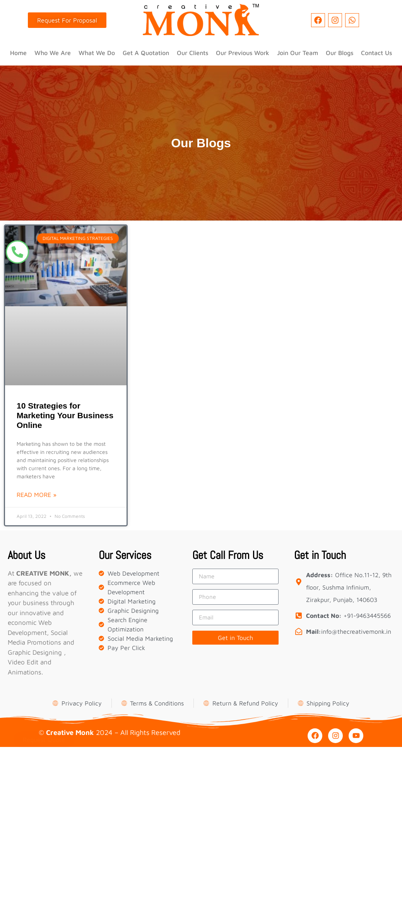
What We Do (97, 52)
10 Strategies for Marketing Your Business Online (65, 415)
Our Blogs (339, 52)
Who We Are (52, 52)
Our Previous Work (242, 52)
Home (18, 52)
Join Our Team (297, 52)
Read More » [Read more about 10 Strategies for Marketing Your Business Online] (36, 494)
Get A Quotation (146, 52)
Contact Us (376, 52)
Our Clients (192, 52)
